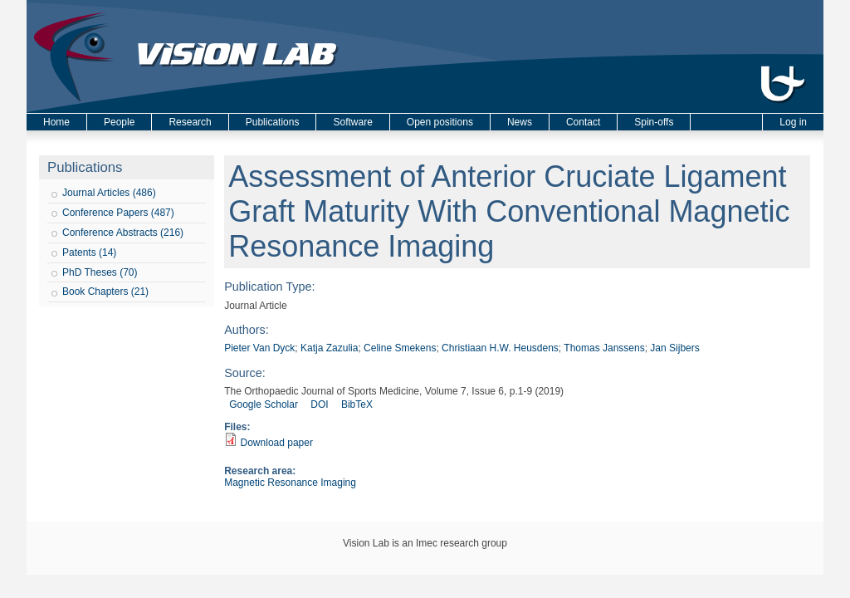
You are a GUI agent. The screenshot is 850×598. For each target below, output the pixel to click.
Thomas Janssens (604, 348)
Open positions (440, 122)
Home (56, 122)
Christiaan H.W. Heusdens (500, 348)
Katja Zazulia (329, 348)
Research (190, 122)
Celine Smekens (400, 348)
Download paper (277, 442)
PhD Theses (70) (100, 272)
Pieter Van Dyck (259, 348)
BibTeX (357, 404)
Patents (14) (89, 252)
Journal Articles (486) (109, 193)
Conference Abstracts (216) (122, 232)
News (519, 122)
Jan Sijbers (674, 348)
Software (352, 122)
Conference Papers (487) (118, 212)
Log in (793, 122)
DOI (319, 404)
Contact (583, 122)
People (119, 122)
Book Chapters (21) (105, 291)
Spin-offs (653, 122)
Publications (273, 122)
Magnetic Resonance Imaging (290, 482)
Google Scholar (263, 404)
